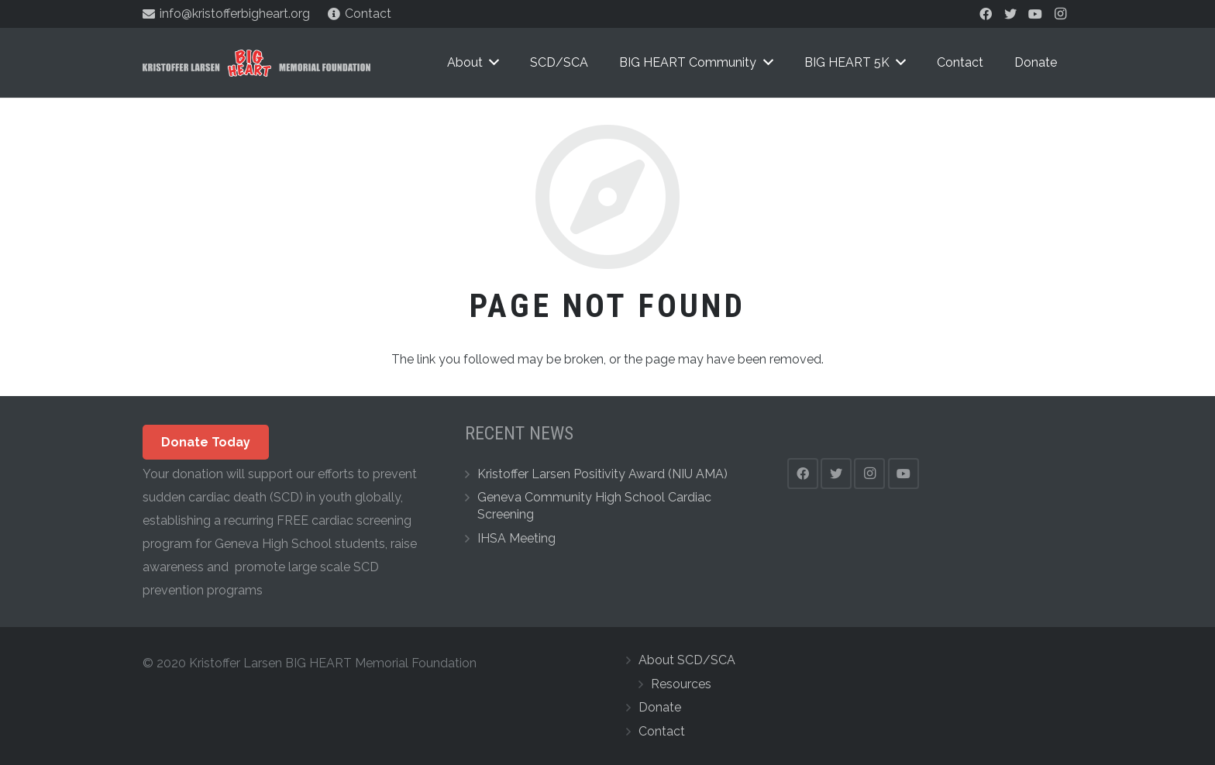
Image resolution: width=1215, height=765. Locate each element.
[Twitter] (1010, 14)
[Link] (256, 63)
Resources (681, 684)
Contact (661, 731)
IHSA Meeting (516, 538)
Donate (659, 707)
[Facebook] (985, 14)
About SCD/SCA (686, 660)
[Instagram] (1060, 14)
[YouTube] (1035, 14)
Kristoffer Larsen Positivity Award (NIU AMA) (602, 474)
